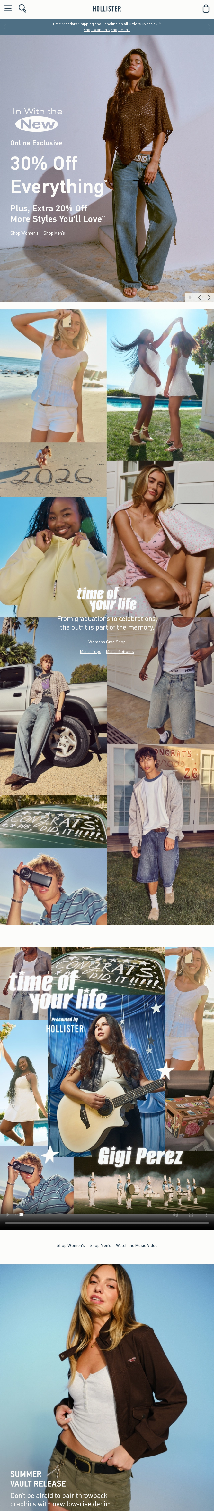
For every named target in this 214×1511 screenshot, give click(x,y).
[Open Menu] (6, 9)
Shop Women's (97, 29)
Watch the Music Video (137, 1245)
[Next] (209, 27)
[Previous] (5, 27)
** (103, 217)
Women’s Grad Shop (107, 642)
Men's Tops (90, 651)
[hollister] (106, 8)
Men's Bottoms (120, 651)
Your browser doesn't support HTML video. (107, 1080)
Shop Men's (120, 29)
